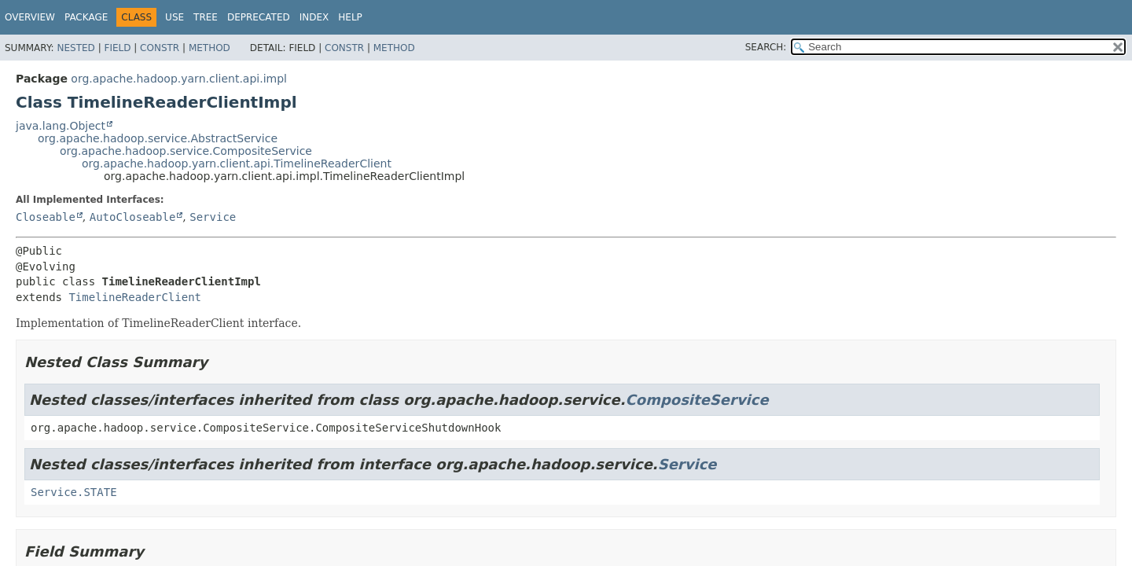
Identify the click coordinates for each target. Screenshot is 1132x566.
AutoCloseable (133, 217)
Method (209, 47)
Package (86, 17)
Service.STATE (74, 492)
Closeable (45, 217)
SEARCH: (766, 47)
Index (314, 17)
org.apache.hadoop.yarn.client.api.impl (179, 78)
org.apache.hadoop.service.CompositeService (186, 151)
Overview (30, 17)
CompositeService (697, 399)
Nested (75, 47)
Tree (205, 17)
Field (117, 47)
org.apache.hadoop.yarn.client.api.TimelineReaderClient (236, 163)
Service (212, 217)
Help (350, 17)
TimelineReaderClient (134, 297)
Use (174, 17)
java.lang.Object (60, 125)
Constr (159, 47)
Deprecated (258, 17)
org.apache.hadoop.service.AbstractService (157, 138)
